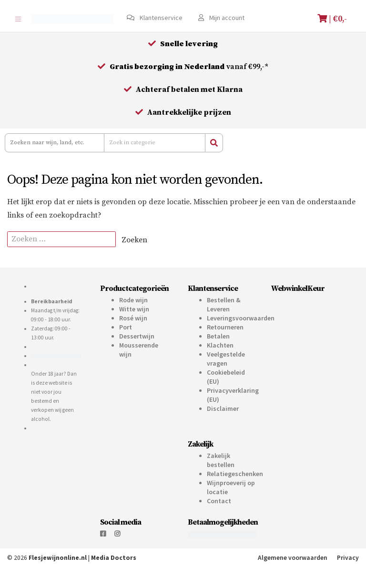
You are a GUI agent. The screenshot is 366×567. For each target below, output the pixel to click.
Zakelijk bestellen (220, 460)
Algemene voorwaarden (292, 558)
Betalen (218, 336)
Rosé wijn (133, 318)
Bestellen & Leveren (224, 304)
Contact (219, 501)
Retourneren (225, 327)
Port (125, 327)
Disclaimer (223, 408)
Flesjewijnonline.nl (58, 558)
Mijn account (221, 17)
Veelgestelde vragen (226, 359)
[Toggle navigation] (17, 19)
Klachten (220, 345)
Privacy (348, 558)
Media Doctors (113, 558)
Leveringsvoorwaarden (240, 318)
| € (333, 18)
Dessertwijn (136, 336)
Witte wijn (134, 309)
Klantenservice (155, 17)
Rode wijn (133, 300)
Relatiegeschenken (235, 473)
